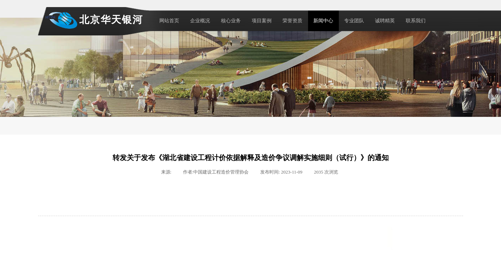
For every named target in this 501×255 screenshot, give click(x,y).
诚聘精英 (385, 20)
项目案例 (262, 20)
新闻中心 (323, 20)
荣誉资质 (292, 20)
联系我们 (416, 20)
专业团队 (354, 20)
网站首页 (169, 20)
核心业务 (231, 20)
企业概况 (200, 20)
